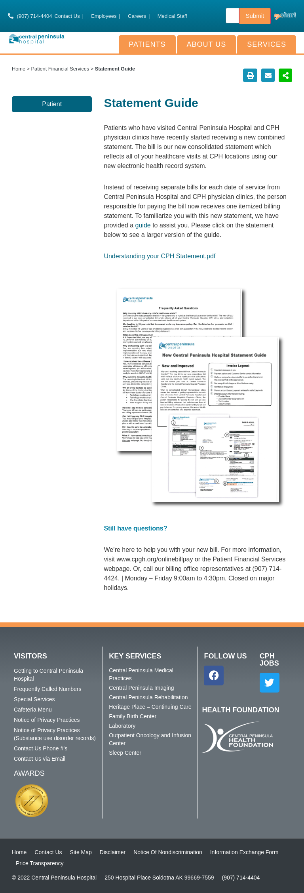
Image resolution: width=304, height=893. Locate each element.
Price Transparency (40, 863)
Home (18, 69)
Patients (147, 44)
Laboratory (122, 726)
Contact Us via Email (39, 759)
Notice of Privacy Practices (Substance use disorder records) (55, 734)
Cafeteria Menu (33, 709)
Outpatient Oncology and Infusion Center (150, 739)
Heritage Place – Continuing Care (150, 707)
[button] (250, 75)
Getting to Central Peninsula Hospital (48, 675)
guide (144, 225)
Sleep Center (125, 753)
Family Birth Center (132, 716)
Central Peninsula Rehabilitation (148, 697)
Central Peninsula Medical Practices (141, 674)
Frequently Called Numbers (47, 689)
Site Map (81, 852)
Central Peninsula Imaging (141, 688)
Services (266, 44)
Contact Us (48, 852)
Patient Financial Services (60, 69)
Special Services (34, 699)
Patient (52, 104)
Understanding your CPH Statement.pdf (159, 256)
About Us (206, 44)
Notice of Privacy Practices (47, 720)
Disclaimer (112, 852)
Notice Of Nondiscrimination (167, 852)
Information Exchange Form (244, 852)
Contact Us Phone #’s (40, 748)
